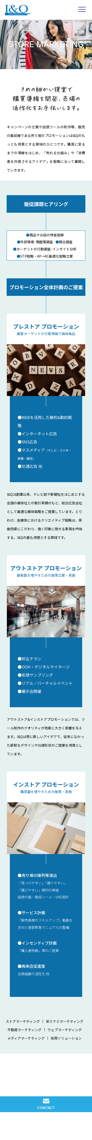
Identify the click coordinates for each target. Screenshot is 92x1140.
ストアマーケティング (23, 1021)
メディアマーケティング (26, 1038)
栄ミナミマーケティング (64, 1021)
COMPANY (64, 1128)
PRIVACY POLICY (83, 1127)
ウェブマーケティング (65, 1029)
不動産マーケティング (24, 1029)
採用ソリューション (66, 1038)
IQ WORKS (28, 1128)
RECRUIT (46, 1128)
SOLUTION (9, 1128)
